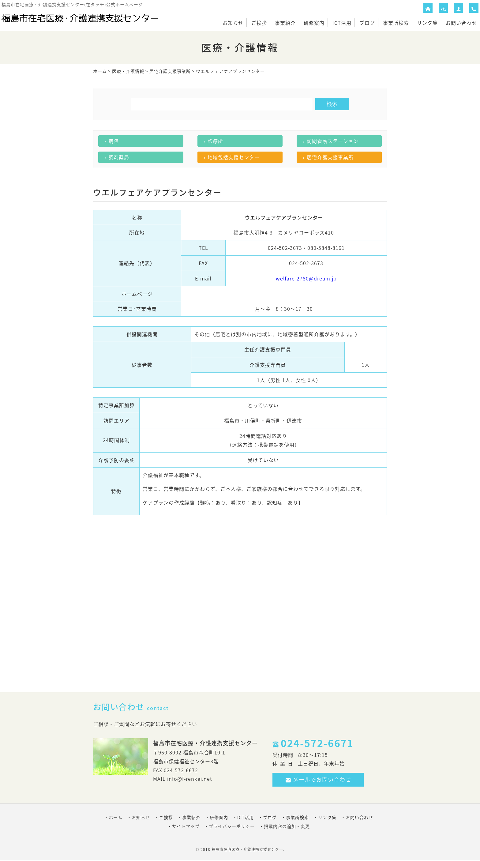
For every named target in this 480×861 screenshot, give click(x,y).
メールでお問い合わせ (318, 779)
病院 (113, 141)
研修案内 (314, 22)
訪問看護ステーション (333, 141)
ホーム (100, 71)
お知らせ (233, 22)
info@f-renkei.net (189, 778)
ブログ (367, 22)
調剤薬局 (118, 157)
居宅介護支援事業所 (170, 71)
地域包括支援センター (234, 157)
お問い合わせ (461, 22)
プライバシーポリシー (232, 826)
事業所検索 (396, 22)
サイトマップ (186, 826)
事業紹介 (285, 22)
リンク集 (427, 22)
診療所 (215, 141)
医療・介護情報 (128, 71)
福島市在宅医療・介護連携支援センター (247, 849)
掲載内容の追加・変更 (287, 826)
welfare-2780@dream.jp (306, 278)
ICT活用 (341, 22)
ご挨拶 (259, 22)
